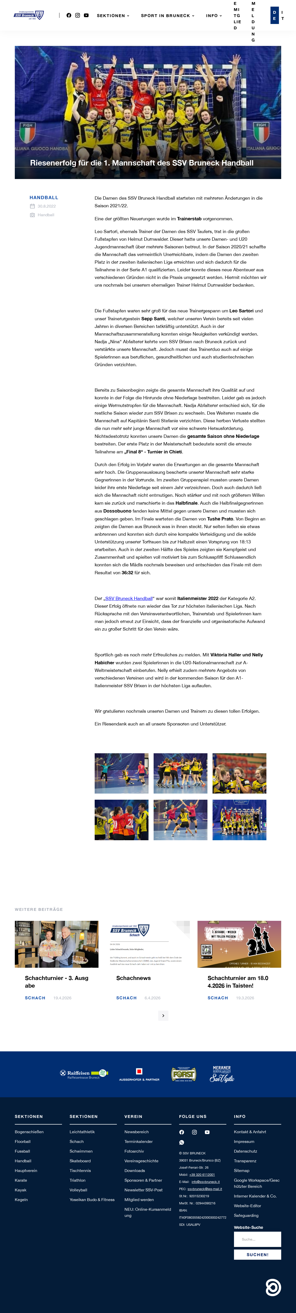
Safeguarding (246, 1215)
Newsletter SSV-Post (144, 1190)
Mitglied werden (139, 1199)
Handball (23, 1160)
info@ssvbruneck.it (206, 1182)
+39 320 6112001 (202, 1175)
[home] (29, 15)
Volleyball (78, 1190)
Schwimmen (81, 1151)
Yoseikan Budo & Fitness (92, 1199)
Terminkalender (139, 1141)
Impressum (244, 1141)
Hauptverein (26, 1170)
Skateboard (80, 1160)
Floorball (23, 1141)
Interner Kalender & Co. (255, 1196)
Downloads (135, 1170)
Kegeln (21, 1199)
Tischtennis (80, 1170)
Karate (21, 1180)
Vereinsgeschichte (141, 1160)
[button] (114, 15)
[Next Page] (163, 1016)
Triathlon (77, 1180)
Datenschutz (245, 1151)
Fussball (22, 1151)
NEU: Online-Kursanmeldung (148, 1212)
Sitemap (241, 1170)
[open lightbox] (122, 773)
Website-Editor (247, 1205)
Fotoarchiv (134, 1151)
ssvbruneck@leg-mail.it (205, 1189)
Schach (77, 1141)
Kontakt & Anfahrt (250, 1131)
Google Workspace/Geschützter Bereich (257, 1183)
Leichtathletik (82, 1131)
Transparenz (245, 1160)
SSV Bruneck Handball (129, 598)
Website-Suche (248, 1227)
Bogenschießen (29, 1131)
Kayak (20, 1190)
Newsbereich (137, 1131)
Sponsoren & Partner (143, 1180)
